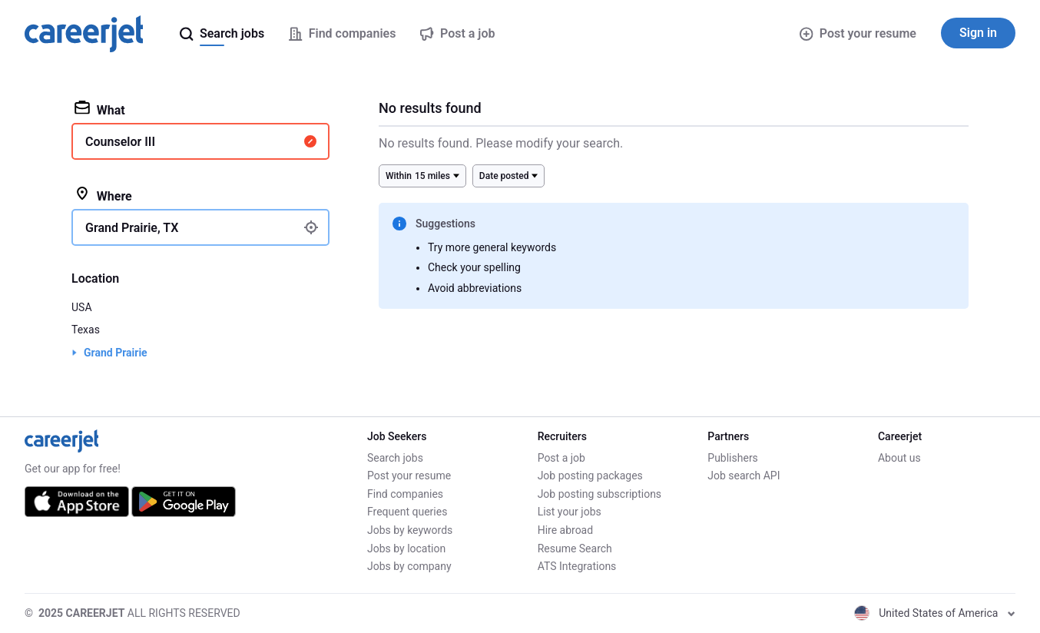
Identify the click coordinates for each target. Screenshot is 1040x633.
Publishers (732, 458)
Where (103, 195)
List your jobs (569, 511)
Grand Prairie (115, 352)
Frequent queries (407, 511)
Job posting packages (590, 475)
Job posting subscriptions (599, 494)
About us (899, 458)
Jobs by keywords (409, 530)
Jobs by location (406, 548)
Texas (85, 329)
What (100, 109)
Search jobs (395, 458)
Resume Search (575, 548)
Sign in (978, 32)
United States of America (934, 613)
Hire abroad (565, 530)
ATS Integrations (577, 566)
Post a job (561, 458)
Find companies (405, 494)
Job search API (743, 475)
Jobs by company (409, 566)
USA (81, 307)
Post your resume (858, 33)
